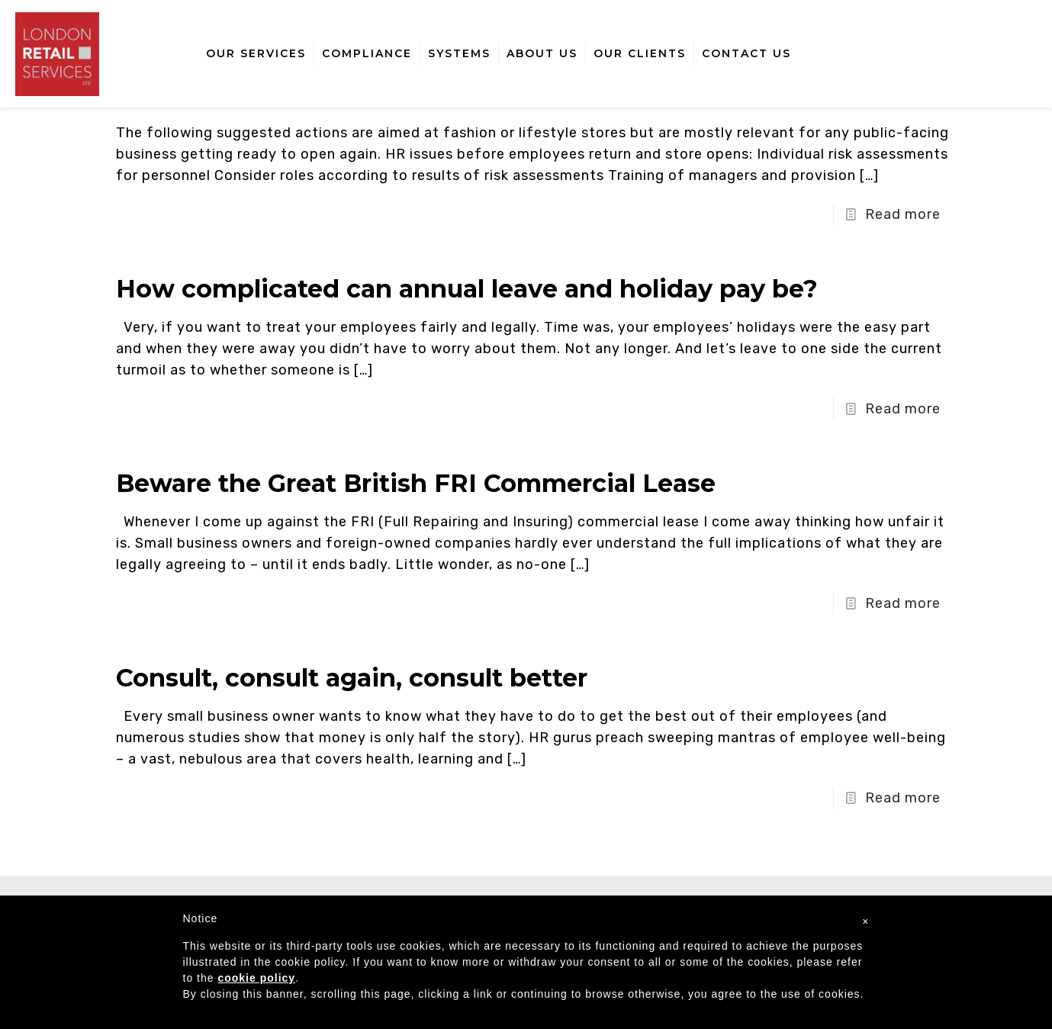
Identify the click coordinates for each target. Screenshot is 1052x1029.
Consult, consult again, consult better (351, 678)
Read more (903, 214)
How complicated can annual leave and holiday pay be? (467, 289)
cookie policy (256, 978)
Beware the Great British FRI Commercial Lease (416, 483)
